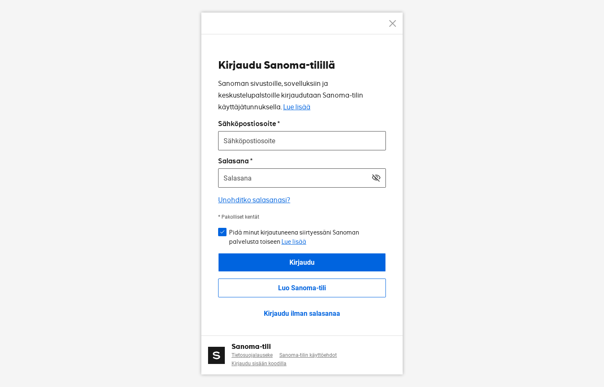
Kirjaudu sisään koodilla (259, 363)
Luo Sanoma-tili (302, 288)
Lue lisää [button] (293, 241)
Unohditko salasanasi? (254, 200)
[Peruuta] (392, 23)
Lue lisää (296, 107)
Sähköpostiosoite (247, 124)
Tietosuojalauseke (252, 355)
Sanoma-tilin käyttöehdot (308, 355)
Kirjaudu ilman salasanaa (302, 313)
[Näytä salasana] (376, 178)
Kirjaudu (302, 262)
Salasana (233, 161)
